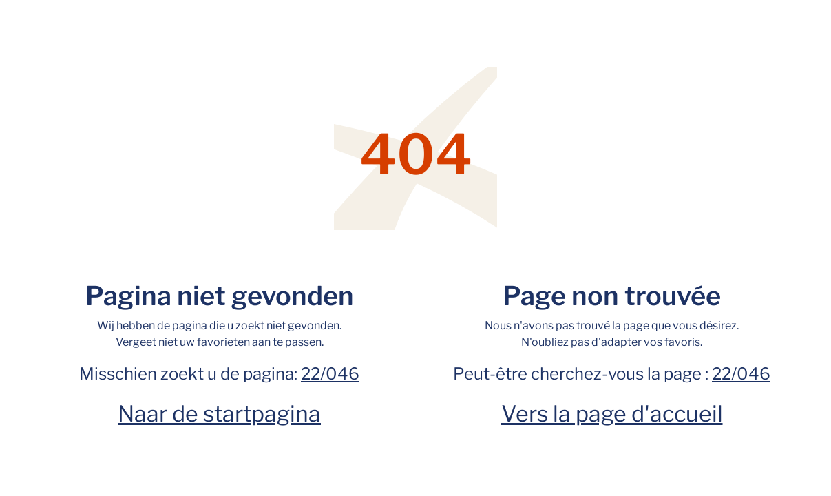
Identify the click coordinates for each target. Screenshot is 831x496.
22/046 (330, 374)
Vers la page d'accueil (612, 413)
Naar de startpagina (219, 413)
